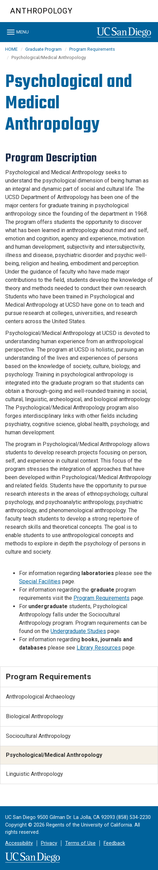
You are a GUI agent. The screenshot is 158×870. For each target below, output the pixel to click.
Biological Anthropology (34, 716)
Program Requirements (92, 49)
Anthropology (41, 11)
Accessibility (19, 843)
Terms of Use (80, 843)
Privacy (49, 843)
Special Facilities (40, 581)
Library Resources (99, 647)
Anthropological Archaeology (40, 696)
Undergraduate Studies (78, 631)
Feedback (114, 843)
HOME (11, 49)
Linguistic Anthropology (34, 774)
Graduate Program (43, 49)
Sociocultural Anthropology (38, 736)
